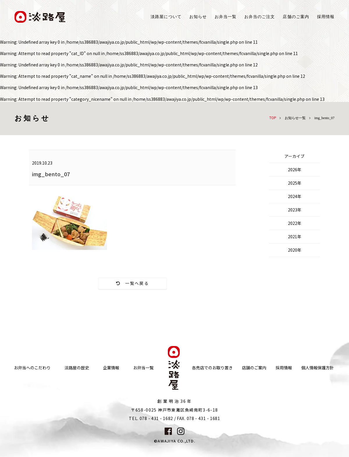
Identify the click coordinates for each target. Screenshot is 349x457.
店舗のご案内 (254, 368)
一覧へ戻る (132, 283)
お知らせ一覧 (295, 118)
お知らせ (198, 17)
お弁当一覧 (225, 17)
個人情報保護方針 (317, 368)
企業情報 (111, 368)
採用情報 (325, 17)
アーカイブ (294, 156)
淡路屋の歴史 (77, 368)
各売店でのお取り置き (212, 368)
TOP (272, 117)
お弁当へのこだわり (32, 368)
